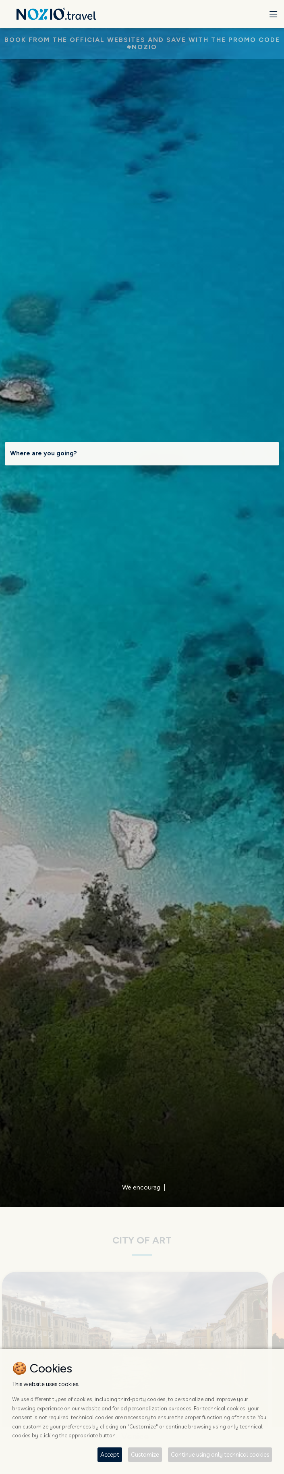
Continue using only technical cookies (220, 1454)
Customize (145, 1454)
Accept (109, 1454)
